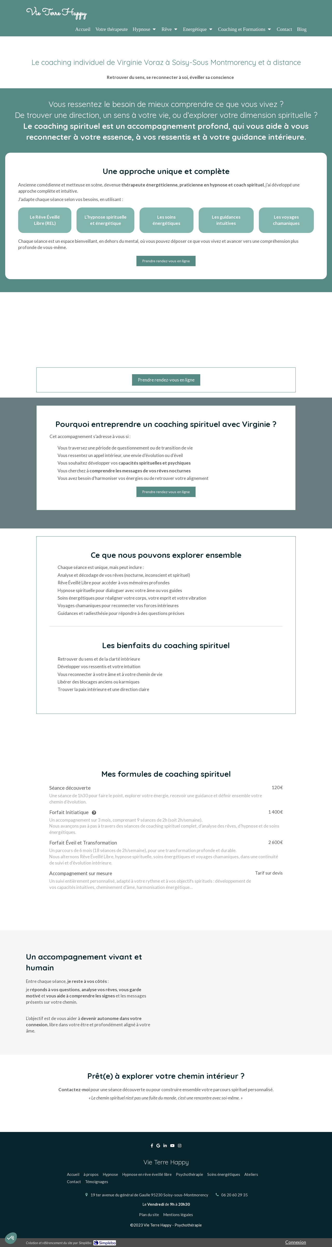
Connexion (295, 1242)
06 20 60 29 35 (234, 1194)
